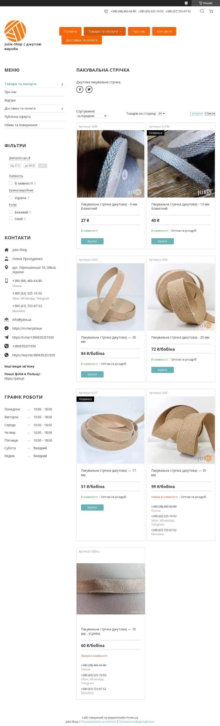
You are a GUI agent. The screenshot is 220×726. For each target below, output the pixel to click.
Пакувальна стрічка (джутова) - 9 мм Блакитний (109, 206)
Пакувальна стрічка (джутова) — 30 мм (108, 339)
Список (210, 113)
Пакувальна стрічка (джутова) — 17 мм (108, 472)
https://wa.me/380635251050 (33, 355)
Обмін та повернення (20, 125)
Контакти (164, 31)
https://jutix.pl (14, 378)
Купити (92, 241)
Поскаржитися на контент (98, 722)
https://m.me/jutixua (27, 328)
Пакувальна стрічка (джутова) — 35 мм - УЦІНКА (108, 631)
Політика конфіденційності (136, 722)
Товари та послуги (103, 31)
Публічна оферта (17, 116)
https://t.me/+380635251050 (33, 337)
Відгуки (9, 100)
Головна (70, 31)
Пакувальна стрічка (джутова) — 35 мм (178, 472)
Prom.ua (132, 717)
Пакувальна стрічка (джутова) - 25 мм (180, 337)
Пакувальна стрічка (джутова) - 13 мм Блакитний (180, 206)
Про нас (138, 31)
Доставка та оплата (81, 40)
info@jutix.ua (21, 319)
